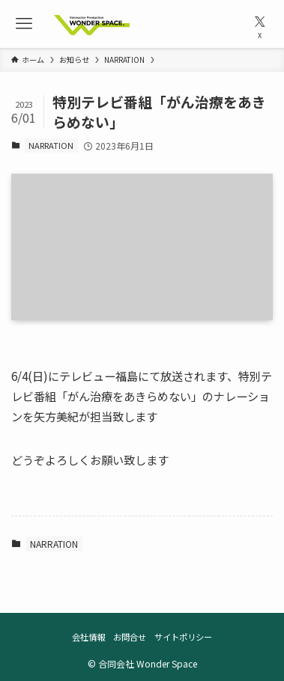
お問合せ (129, 637)
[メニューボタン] (24, 24)
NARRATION (50, 145)
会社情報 (88, 637)
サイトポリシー (183, 637)
